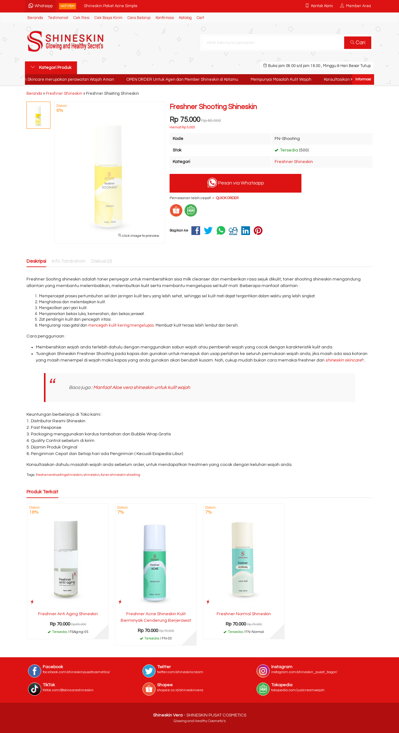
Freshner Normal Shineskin (244, 614)
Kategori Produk (51, 67)
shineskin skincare (343, 360)
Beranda (35, 18)
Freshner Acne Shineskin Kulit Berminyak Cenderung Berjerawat (156, 617)
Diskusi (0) (101, 261)
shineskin (91, 475)
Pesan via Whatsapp (235, 183)
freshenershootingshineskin (59, 475)
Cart (200, 18)
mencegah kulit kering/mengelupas (121, 325)
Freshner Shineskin (294, 162)
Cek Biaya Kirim (108, 18)
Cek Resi (81, 18)
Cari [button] (357, 43)
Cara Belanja (139, 18)
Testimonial (58, 18)
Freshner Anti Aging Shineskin (68, 614)
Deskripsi (36, 261)
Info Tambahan (68, 261)
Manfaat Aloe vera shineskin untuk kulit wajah (141, 387)
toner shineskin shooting (120, 475)
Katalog (185, 18)
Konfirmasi (165, 18)
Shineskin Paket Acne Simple (110, 6)
